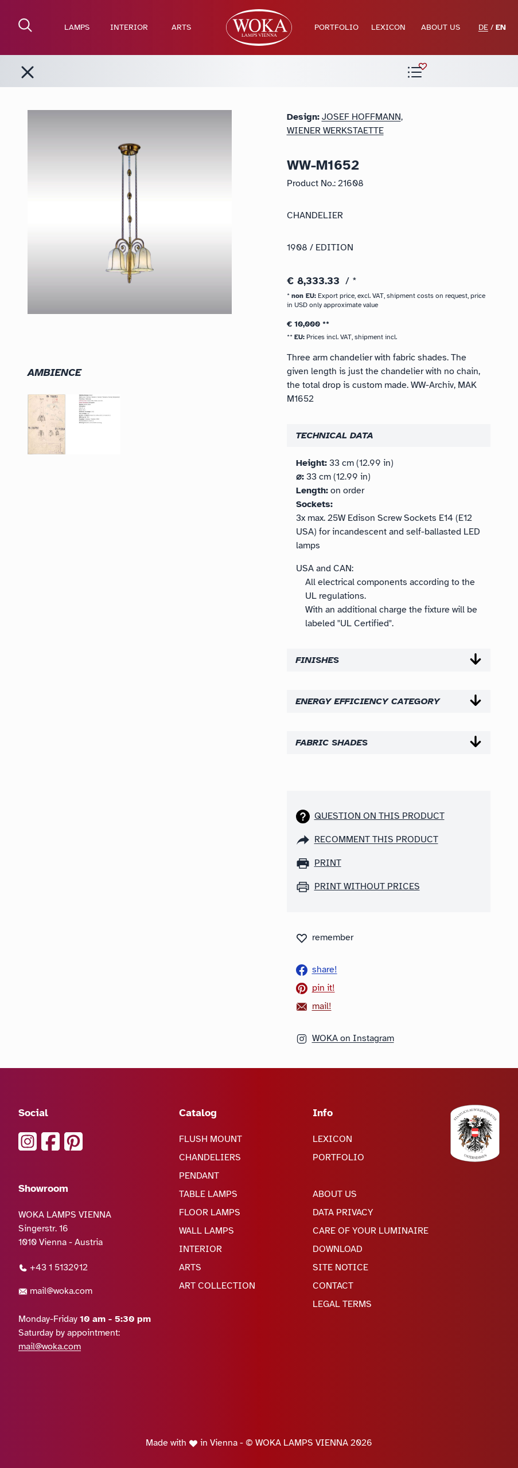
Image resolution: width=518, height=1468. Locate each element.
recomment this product (376, 839)
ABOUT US (440, 27)
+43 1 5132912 (53, 1267)
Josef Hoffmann (361, 117)
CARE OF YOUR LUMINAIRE (371, 1231)
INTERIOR (129, 27)
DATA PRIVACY (343, 1212)
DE (483, 27)
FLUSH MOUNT (210, 1139)
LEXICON (388, 27)
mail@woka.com (55, 1291)
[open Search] (25, 25)
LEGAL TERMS (342, 1304)
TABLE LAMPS (208, 1194)
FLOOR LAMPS (209, 1212)
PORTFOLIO (336, 27)
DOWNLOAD (338, 1249)
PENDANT (199, 1176)
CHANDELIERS (210, 1157)
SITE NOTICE (340, 1267)
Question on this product (379, 816)
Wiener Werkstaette (335, 130)
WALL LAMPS (206, 1231)
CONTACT (333, 1286)
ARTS (181, 27)
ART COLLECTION (217, 1286)
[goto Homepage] (259, 27)
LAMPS (76, 27)
